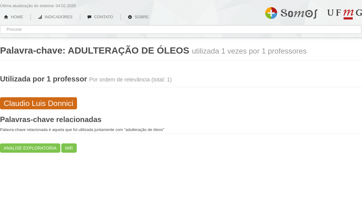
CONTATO (100, 17)
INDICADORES (55, 17)
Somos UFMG (291, 11)
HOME (13, 17)
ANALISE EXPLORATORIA (30, 148)
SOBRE (138, 17)
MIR (69, 148)
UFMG (344, 14)
